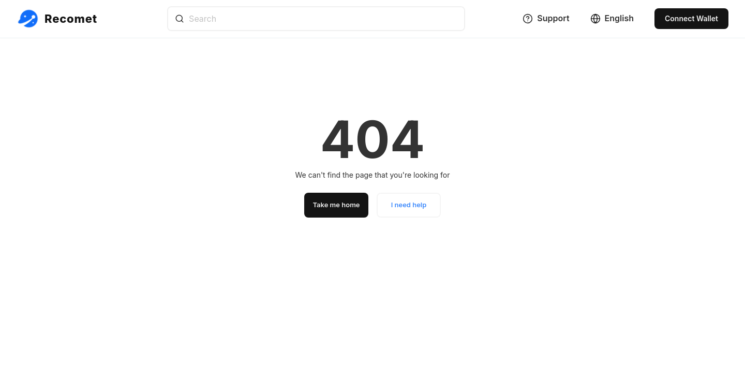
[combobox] (316, 18)
